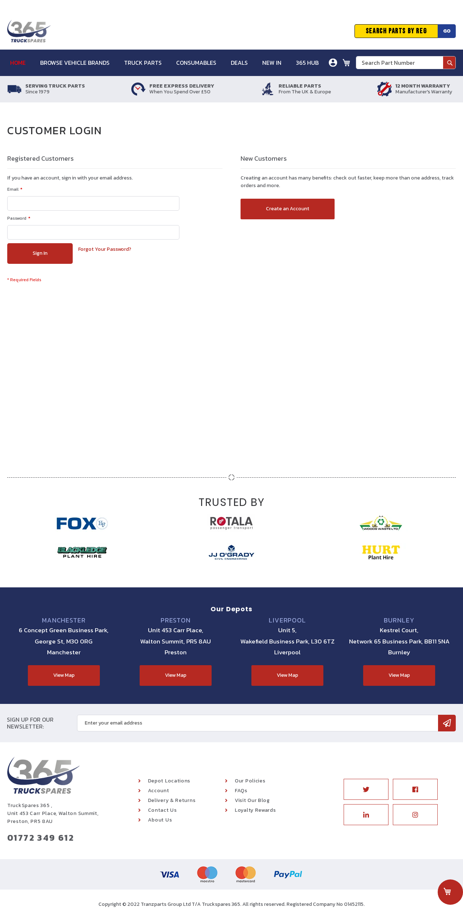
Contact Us (162, 810)
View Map (64, 675)
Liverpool (287, 620)
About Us (160, 820)
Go (447, 31)
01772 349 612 (40, 837)
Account (158, 790)
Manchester (64, 620)
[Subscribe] (447, 723)
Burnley (399, 620)
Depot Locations (169, 781)
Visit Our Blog (252, 800)
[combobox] (406, 62)
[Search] (449, 62)
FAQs (241, 790)
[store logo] (29, 31)
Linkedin (366, 814)
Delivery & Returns (172, 800)
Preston (176, 620)
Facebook (415, 789)
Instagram (415, 814)
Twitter (366, 789)
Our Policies (250, 781)
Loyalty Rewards (255, 810)
